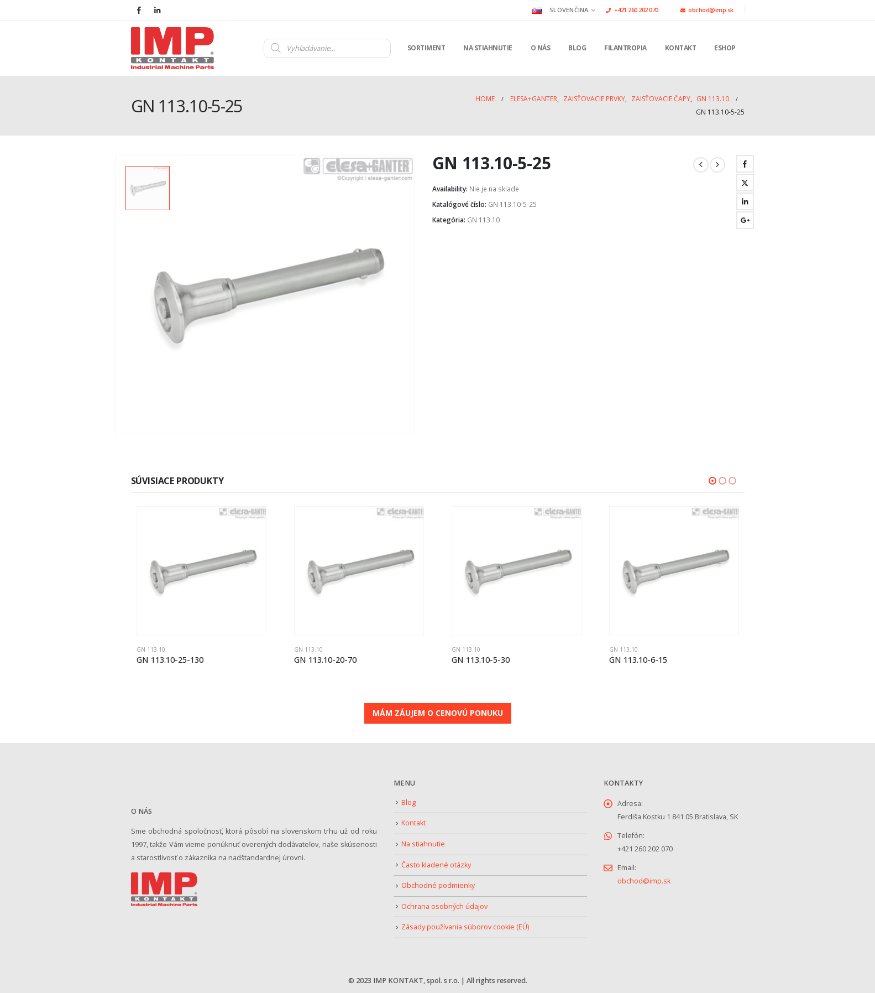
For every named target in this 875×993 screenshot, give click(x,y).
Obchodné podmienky (438, 885)
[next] (717, 165)
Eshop (725, 48)
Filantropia (625, 48)
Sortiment (426, 48)
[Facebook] (139, 10)
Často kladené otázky (436, 865)
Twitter (745, 182)
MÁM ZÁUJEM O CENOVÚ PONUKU (438, 713)
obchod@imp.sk (706, 10)
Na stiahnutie (487, 48)
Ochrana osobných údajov (444, 906)
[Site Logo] (172, 48)
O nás (541, 48)
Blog (577, 48)
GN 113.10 (483, 220)
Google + (745, 220)
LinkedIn (745, 201)
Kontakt (680, 48)
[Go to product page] (204, 571)
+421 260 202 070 (632, 10)
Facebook (745, 164)
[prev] (701, 165)
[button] (712, 480)
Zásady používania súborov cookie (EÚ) (465, 927)
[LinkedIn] (157, 10)
